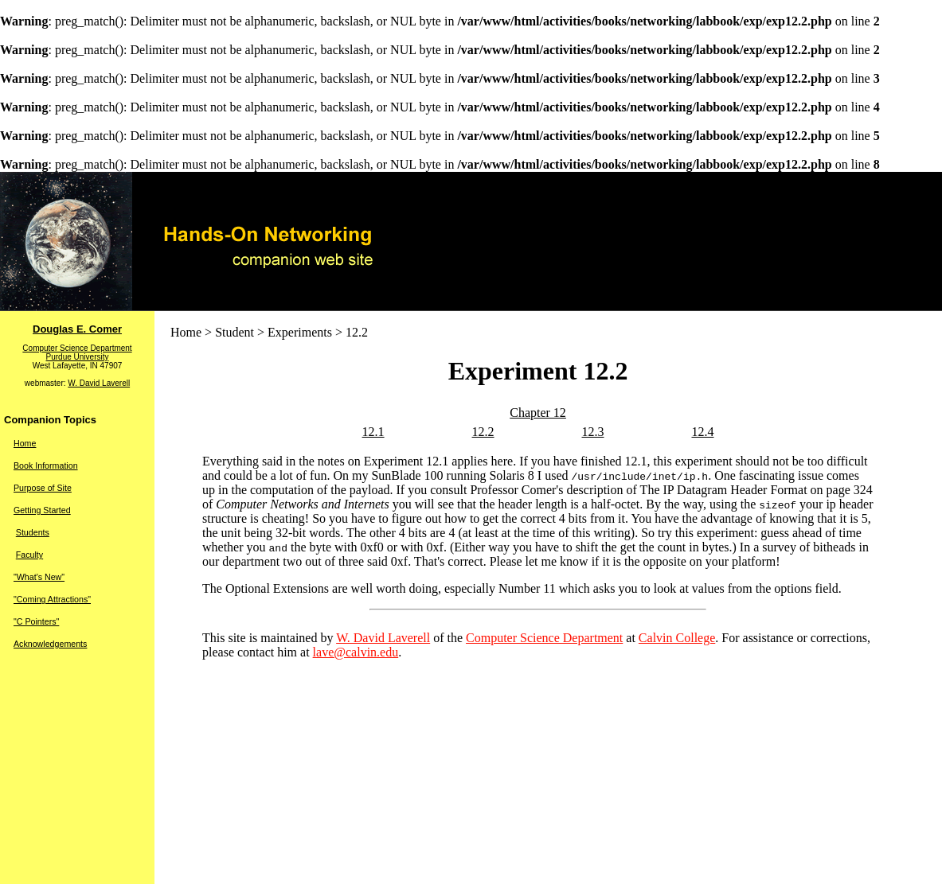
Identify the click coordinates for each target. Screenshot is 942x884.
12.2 (483, 431)
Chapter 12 (538, 412)
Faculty (29, 554)
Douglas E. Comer (77, 329)
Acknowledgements (50, 643)
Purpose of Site (43, 488)
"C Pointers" (36, 621)
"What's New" (39, 577)
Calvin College (677, 638)
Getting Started (42, 510)
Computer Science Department (76, 348)
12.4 (702, 431)
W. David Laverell (99, 383)
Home (25, 443)
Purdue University (77, 356)
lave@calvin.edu (356, 652)
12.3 (593, 431)
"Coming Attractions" (52, 599)
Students (32, 532)
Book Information (46, 465)
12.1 (373, 431)
